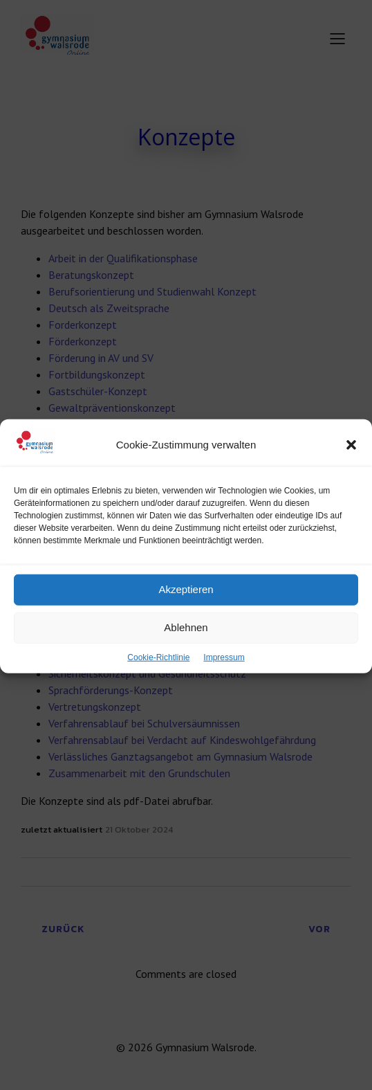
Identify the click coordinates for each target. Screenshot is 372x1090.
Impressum (223, 673)
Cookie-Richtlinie (158, 673)
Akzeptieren (185, 604)
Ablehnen (185, 642)
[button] (351, 460)
